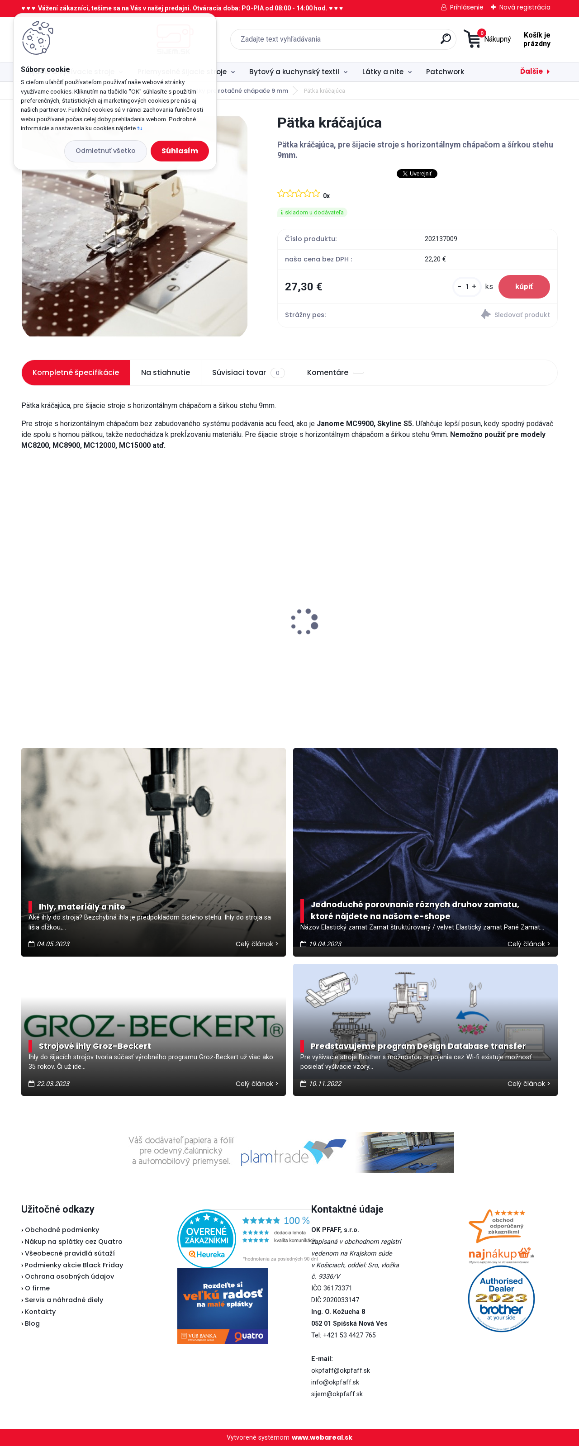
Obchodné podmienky (62, 1229)
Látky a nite (382, 71)
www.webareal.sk (322, 1437)
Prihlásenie (467, 7)
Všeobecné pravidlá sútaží (70, 1253)
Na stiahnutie (165, 372)
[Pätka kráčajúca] (135, 227)
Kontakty (40, 1311)
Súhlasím (179, 151)
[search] (384, 42)
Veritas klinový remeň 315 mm (351, 620)
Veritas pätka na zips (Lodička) (491, 601)
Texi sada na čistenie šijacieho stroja (81, 607)
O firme (37, 1288)
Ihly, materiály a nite (82, 906)
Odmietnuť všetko (106, 150)
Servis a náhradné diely (64, 1299)
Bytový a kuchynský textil (294, 71)
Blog (32, 1323)
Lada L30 (179, 589)
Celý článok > (257, 943)
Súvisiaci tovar (248, 372)
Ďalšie (531, 71)
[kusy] (464, 288)
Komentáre (335, 372)
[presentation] (27, 608)
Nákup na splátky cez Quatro (74, 1241)
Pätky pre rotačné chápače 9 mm (238, 90)
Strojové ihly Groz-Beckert (95, 1046)
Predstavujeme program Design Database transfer (418, 1046)
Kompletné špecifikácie (76, 372)
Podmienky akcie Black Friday (72, 1265)
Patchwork (445, 71)
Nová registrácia (525, 7)
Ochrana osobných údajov (69, 1276)
